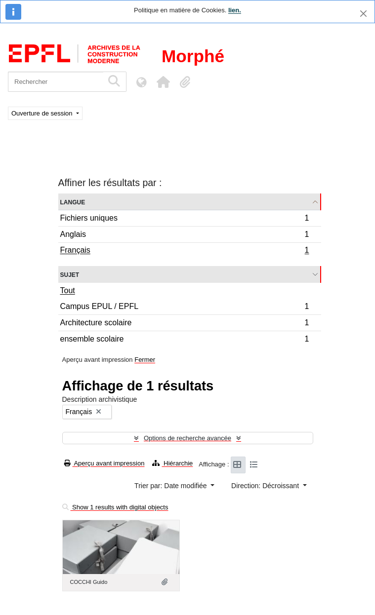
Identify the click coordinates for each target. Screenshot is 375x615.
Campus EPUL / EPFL (184, 308)
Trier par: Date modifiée (171, 486)
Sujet (70, 274)
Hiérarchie (172, 463)
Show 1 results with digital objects (115, 507)
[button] (163, 82)
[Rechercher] (55, 82)
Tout (67, 290)
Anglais (184, 236)
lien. (234, 10)
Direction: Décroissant (266, 486)
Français (184, 251)
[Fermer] (363, 13)
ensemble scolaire (184, 340)
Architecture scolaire (184, 324)
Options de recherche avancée (187, 438)
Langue (72, 201)
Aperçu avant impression (104, 463)
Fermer (144, 359)
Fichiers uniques (184, 219)
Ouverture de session (42, 113)
